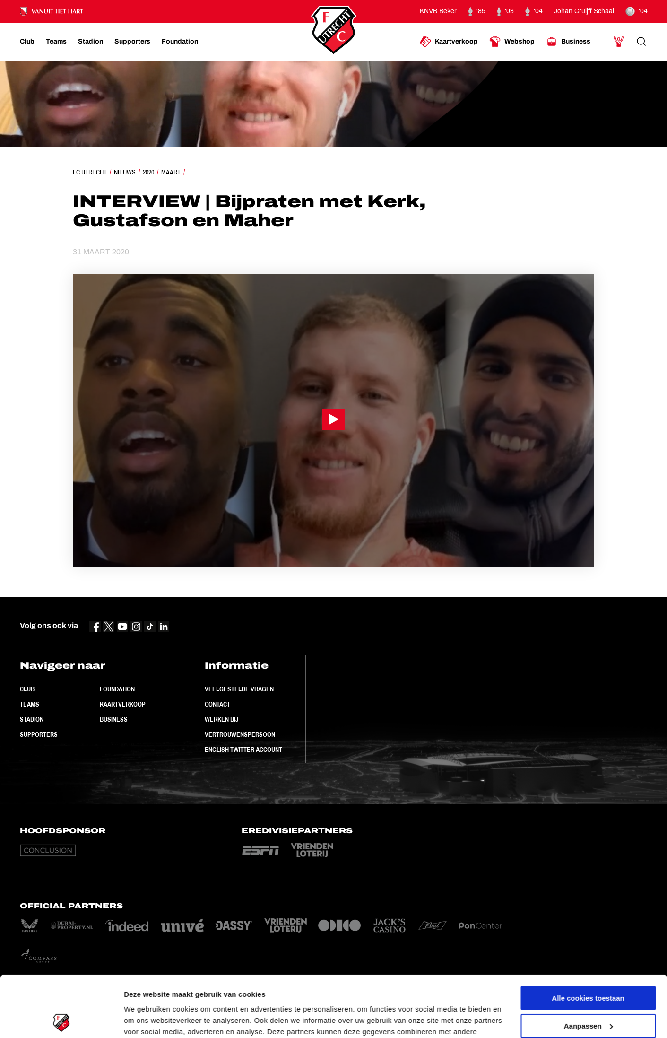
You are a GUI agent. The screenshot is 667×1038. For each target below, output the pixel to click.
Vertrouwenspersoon (240, 734)
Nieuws (125, 172)
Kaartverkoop (123, 704)
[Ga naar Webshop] (512, 42)
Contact (217, 704)
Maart (171, 172)
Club (27, 689)
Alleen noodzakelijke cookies (588, 992)
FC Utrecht (90, 172)
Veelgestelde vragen (239, 689)
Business (114, 719)
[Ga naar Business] (568, 42)
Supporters (39, 734)
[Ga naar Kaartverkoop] (449, 42)
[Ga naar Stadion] (90, 42)
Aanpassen (588, 964)
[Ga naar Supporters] (132, 42)
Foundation (117, 689)
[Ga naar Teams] (56, 42)
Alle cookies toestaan (588, 937)
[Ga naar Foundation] (180, 42)
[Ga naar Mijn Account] (618, 42)
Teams (29, 704)
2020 (148, 172)
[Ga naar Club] (27, 42)
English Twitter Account (243, 749)
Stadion (31, 719)
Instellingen (144, 1019)
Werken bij (221, 719)
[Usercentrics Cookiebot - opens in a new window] (61, 1019)
